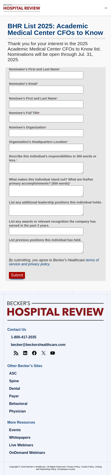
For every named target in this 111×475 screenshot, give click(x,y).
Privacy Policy (73, 466)
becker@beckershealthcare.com (38, 345)
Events (15, 430)
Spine (14, 381)
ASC (13, 373)
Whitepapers (20, 437)
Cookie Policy (87, 466)
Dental (14, 388)
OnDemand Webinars (27, 453)
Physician (17, 411)
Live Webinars (21, 445)
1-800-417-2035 (23, 337)
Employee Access (66, 469)
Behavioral (18, 404)
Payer (14, 396)
